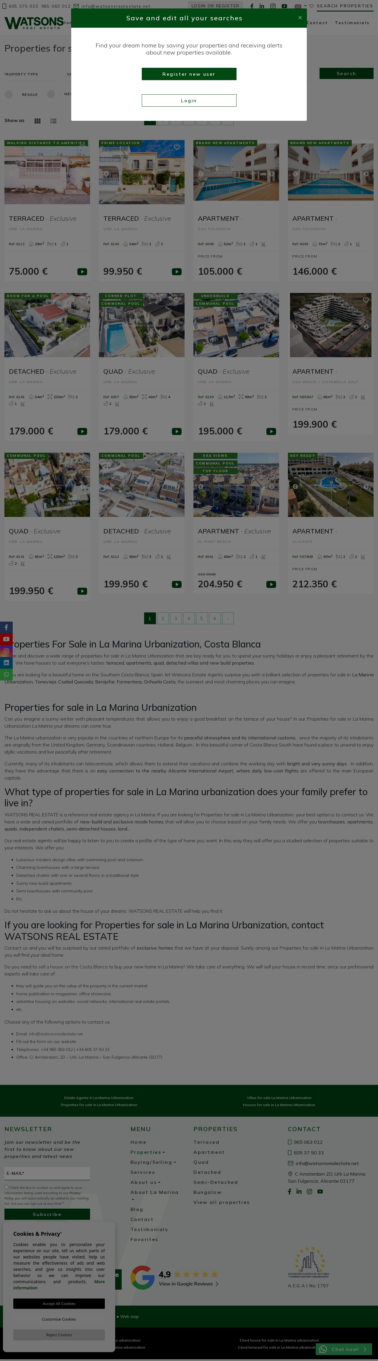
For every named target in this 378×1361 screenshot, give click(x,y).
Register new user (189, 74)
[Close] (300, 17)
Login (189, 100)
